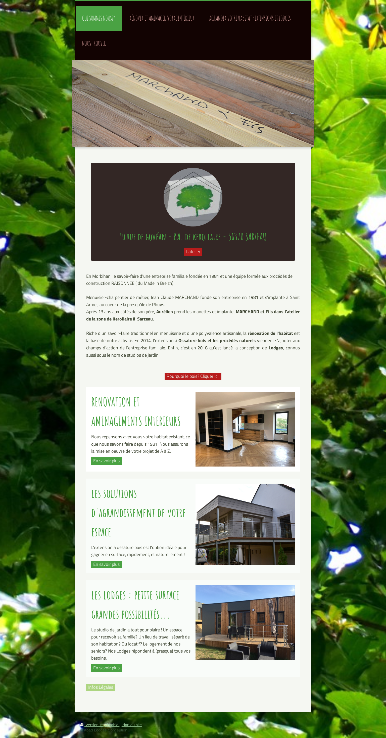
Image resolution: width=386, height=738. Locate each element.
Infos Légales (100, 687)
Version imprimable (99, 725)
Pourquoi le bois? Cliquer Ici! (193, 376)
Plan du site (132, 725)
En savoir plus (106, 460)
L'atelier (193, 251)
